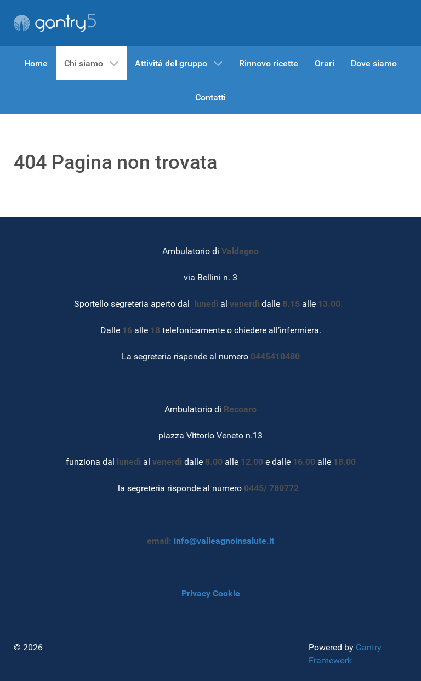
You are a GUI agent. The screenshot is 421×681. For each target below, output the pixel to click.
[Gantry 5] (55, 23)
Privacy (195, 593)
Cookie (226, 593)
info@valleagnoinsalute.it (224, 541)
